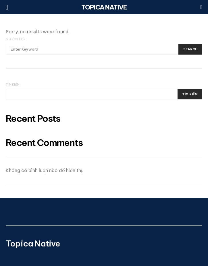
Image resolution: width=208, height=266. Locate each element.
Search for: (16, 39)
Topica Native (104, 7)
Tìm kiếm (13, 84)
